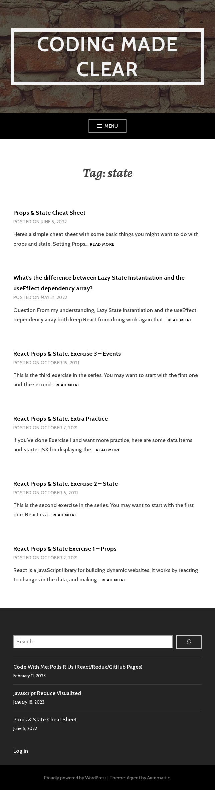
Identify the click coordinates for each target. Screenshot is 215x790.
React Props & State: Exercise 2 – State (65, 483)
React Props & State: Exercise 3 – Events (67, 353)
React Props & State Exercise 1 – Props (65, 548)
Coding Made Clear (107, 56)
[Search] (189, 642)
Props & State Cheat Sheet (49, 212)
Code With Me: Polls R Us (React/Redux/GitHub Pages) (78, 667)
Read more (102, 244)
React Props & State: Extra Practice (60, 418)
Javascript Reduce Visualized (47, 693)
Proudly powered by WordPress (75, 778)
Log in (20, 751)
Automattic (158, 778)
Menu (111, 126)
